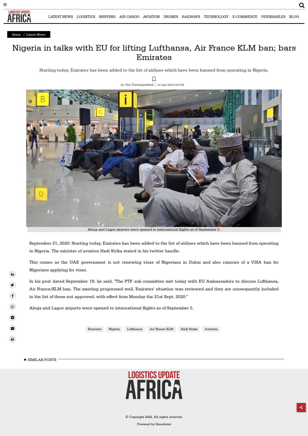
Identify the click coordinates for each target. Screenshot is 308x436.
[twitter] (12, 285)
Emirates (95, 329)
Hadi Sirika (189, 329)
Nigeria (114, 329)
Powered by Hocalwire (154, 424)
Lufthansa (134, 329)
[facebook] (12, 295)
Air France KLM (161, 329)
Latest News (35, 34)
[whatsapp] (12, 306)
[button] (154, 80)
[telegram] (12, 317)
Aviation (211, 329)
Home (16, 34)
